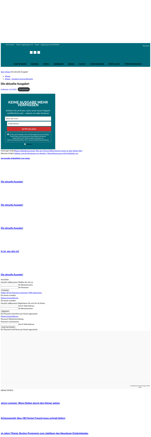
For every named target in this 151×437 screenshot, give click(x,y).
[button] (38, 56)
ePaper (7, 72)
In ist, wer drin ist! (10, 251)
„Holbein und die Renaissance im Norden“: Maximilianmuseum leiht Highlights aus (46, 153)
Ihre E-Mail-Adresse (26, 306)
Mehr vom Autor (23, 158)
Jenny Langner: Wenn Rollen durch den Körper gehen (30, 403)
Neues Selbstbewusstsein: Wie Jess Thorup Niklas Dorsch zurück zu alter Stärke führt (48, 151)
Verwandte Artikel (8, 158)
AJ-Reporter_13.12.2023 (9, 89)
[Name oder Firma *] (28, 118)
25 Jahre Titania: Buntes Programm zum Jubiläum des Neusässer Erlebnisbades (44, 433)
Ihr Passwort (23, 287)
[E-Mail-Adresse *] (29, 123)
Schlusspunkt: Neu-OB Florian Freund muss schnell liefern (33, 418)
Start (3, 72)
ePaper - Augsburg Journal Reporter (19, 79)
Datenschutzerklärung (9, 298)
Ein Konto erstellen (8, 295)
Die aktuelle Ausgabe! (12, 181)
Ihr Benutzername (26, 285)
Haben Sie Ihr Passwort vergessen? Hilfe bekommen (21, 293)
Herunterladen (23, 89)
